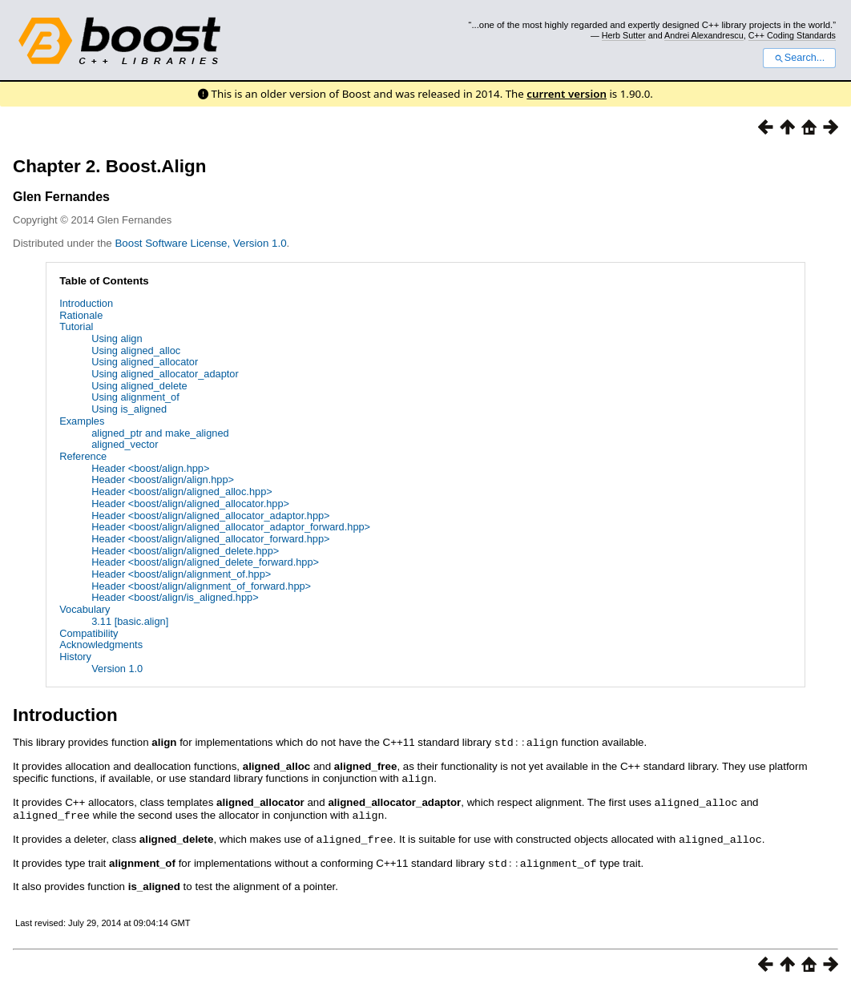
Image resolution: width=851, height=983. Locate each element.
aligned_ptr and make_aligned (159, 433)
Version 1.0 (117, 669)
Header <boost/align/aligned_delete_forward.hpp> (205, 562)
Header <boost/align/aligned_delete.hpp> (185, 551)
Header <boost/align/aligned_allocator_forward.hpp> (210, 539)
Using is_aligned (129, 409)
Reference (83, 456)
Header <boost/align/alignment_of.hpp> (181, 574)
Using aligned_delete (139, 386)
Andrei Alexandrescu (704, 35)
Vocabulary (84, 609)
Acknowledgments (101, 645)
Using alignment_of (135, 397)
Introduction (86, 303)
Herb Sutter (624, 35)
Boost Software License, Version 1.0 (200, 243)
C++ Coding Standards (792, 35)
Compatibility (88, 633)
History (75, 657)
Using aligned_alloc (135, 350)
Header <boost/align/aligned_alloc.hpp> (181, 491)
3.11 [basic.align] (129, 621)
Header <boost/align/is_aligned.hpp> (174, 597)
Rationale (81, 315)
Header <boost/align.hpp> (150, 468)
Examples (81, 421)
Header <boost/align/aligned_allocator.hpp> (190, 504)
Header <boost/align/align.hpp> (162, 479)
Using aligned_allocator (144, 362)
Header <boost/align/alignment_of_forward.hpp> (201, 586)
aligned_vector (124, 444)
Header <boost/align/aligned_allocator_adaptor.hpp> (210, 516)
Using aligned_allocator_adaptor (165, 374)
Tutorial (76, 326)
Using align (116, 338)
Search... (799, 57)
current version (566, 94)
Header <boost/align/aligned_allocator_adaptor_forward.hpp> (230, 527)
